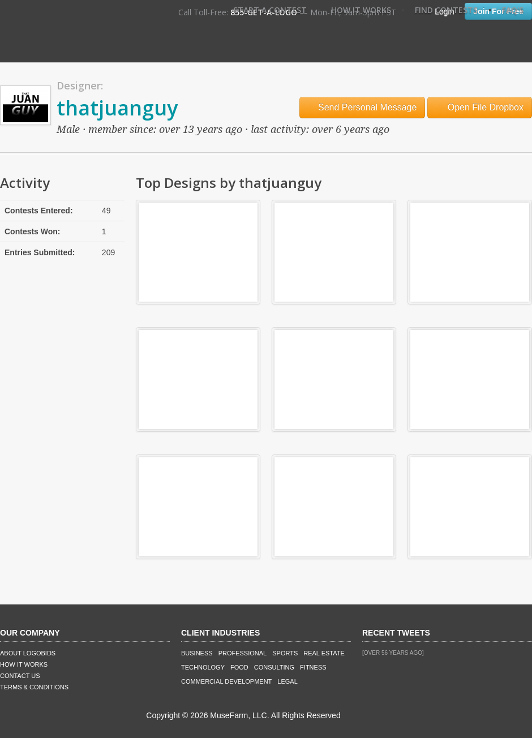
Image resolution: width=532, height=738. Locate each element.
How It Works (361, 10)
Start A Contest (270, 10)
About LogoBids (27, 653)
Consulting (274, 667)
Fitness (313, 667)
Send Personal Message (362, 107)
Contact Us (20, 675)
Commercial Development (226, 681)
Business (197, 653)
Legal (287, 681)
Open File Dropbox (480, 107)
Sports (285, 653)
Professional (242, 653)
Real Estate (324, 653)
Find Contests (446, 10)
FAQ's (513, 10)
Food (239, 667)
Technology (203, 667)
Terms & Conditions (34, 687)
